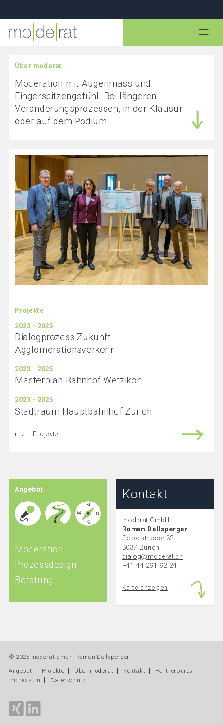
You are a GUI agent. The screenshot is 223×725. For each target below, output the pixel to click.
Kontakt (134, 671)
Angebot (20, 671)
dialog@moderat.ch (152, 557)
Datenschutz (68, 680)
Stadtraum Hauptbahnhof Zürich (83, 411)
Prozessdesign (46, 564)
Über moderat (93, 671)
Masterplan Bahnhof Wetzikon (78, 380)
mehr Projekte (36, 434)
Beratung (34, 580)
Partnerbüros (174, 671)
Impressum (24, 680)
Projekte (53, 671)
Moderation (39, 549)
